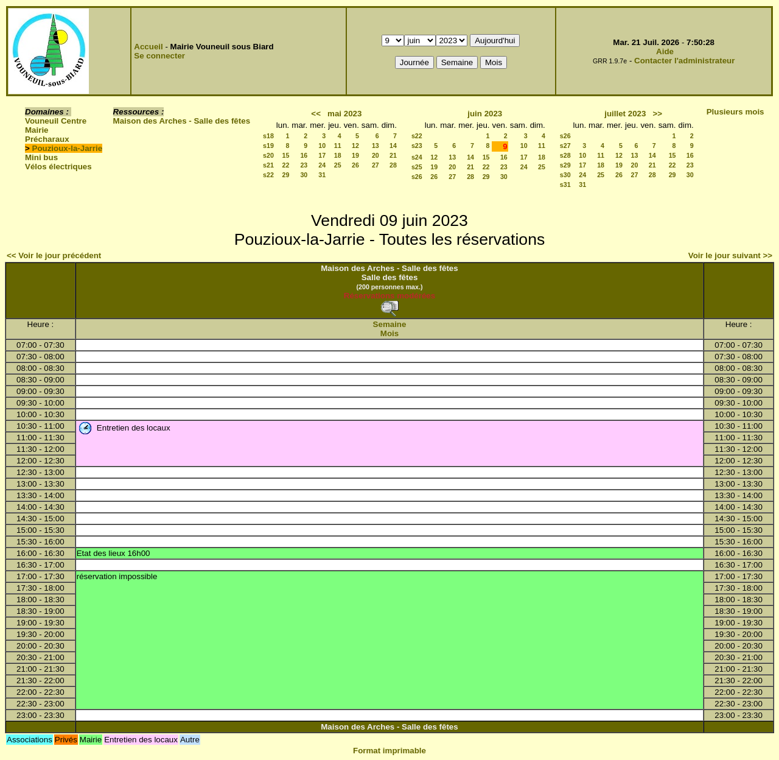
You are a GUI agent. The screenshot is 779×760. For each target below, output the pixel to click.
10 (322, 145)
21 (393, 155)
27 (375, 165)
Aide (665, 51)
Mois (389, 333)
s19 (268, 145)
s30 (565, 174)
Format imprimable (389, 750)
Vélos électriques (58, 166)
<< (316, 113)
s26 (416, 176)
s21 (268, 165)
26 (355, 165)
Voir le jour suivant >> (730, 255)
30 (303, 174)
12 (355, 145)
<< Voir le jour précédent (54, 255)
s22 (268, 174)
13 (375, 145)
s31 (565, 184)
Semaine (390, 324)
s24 (416, 157)
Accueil (148, 46)
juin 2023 (484, 113)
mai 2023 (344, 113)
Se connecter (159, 55)
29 (285, 174)
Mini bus (41, 157)
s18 (268, 135)
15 (285, 155)
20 (375, 155)
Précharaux (47, 139)
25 (337, 165)
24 (322, 165)
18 (337, 155)
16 (303, 155)
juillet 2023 (625, 113)
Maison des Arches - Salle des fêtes (181, 120)
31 (322, 174)
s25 (416, 167)
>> (658, 113)
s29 (565, 165)
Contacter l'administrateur (684, 60)
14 (393, 145)
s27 (565, 145)
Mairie (37, 130)
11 (337, 145)
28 (393, 165)
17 (322, 155)
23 (303, 165)
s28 (565, 155)
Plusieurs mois (735, 111)
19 (355, 155)
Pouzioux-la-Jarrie (67, 148)
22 (285, 165)
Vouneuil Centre (55, 120)
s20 (268, 155)
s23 (416, 145)
